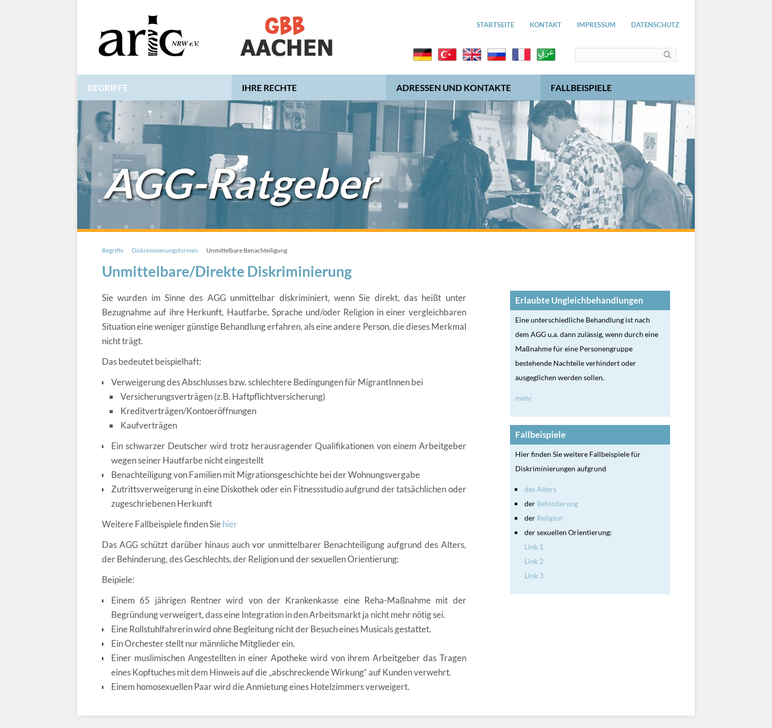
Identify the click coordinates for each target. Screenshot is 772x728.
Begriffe (113, 250)
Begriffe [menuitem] (107, 87)
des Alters (540, 489)
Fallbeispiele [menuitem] (581, 87)
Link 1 (533, 546)
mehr (523, 398)
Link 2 (533, 561)
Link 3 (533, 575)
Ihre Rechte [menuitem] (269, 87)
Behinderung (557, 503)
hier (229, 524)
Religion (550, 517)
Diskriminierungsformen (165, 250)
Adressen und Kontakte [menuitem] (453, 87)
